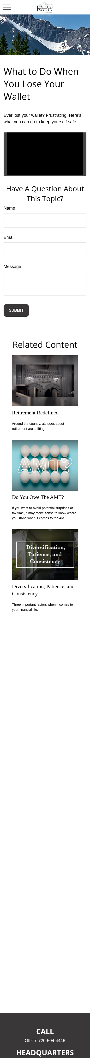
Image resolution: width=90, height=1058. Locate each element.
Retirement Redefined (35, 413)
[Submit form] (16, 310)
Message (12, 266)
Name (9, 208)
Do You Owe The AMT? (38, 497)
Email (9, 237)
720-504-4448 (51, 1040)
